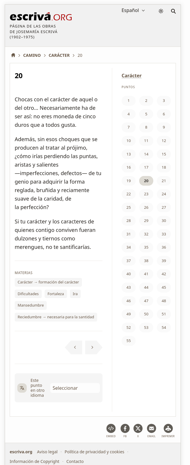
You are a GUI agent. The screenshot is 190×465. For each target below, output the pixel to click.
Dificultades (28, 293)
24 (164, 193)
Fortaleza (56, 293)
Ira (75, 293)
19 (129, 180)
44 (146, 287)
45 (164, 287)
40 (129, 273)
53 (146, 327)
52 (129, 327)
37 (129, 260)
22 (129, 193)
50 (146, 314)
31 (129, 234)
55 (129, 340)
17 (146, 167)
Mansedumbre (31, 305)
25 (129, 207)
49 (129, 314)
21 (164, 180)
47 (146, 300)
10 (129, 140)
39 (164, 260)
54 (164, 327)
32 (146, 234)
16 (129, 167)
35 (146, 247)
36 (164, 247)
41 (146, 273)
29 (146, 220)
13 (129, 154)
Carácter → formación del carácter (48, 282)
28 (129, 220)
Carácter (132, 75)
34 (129, 247)
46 (129, 300)
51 (164, 314)
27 (164, 207)
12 (164, 140)
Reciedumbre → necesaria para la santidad (56, 316)
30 (164, 220)
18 (164, 167)
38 (146, 260)
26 (146, 207)
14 (146, 154)
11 (146, 140)
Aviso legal (47, 451)
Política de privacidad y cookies (94, 451)
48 (164, 300)
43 (129, 287)
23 (146, 193)
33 (164, 234)
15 (164, 154)
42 (164, 273)
